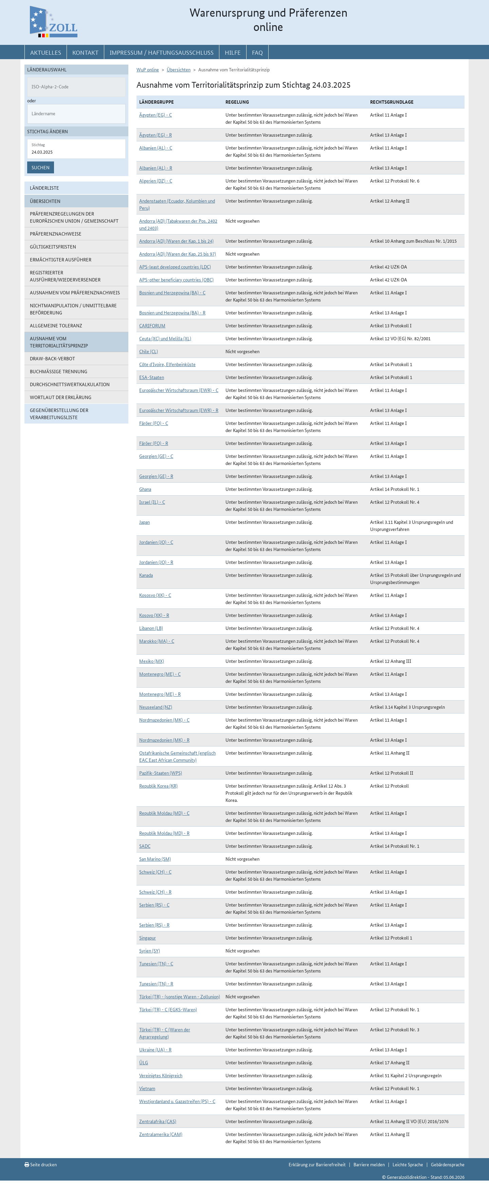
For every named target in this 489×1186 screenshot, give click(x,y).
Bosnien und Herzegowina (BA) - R (172, 312)
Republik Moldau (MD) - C (164, 812)
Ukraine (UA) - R (155, 1049)
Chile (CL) (148, 351)
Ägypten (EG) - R (155, 134)
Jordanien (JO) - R (156, 561)
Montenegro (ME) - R (160, 693)
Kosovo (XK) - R (154, 615)
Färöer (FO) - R (153, 443)
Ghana (145, 488)
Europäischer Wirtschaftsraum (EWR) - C (178, 389)
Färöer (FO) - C (153, 422)
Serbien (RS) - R (154, 924)
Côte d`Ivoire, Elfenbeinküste (167, 364)
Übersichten (179, 69)
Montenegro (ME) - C (160, 673)
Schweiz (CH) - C (155, 871)
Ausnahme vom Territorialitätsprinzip (59, 342)
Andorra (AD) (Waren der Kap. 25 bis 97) (177, 253)
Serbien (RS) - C (154, 904)
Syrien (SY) (149, 950)
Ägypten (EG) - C (155, 114)
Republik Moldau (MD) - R (164, 832)
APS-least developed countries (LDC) (175, 266)
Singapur (147, 937)
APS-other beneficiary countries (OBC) (176, 279)
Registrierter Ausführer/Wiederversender (65, 276)
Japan (144, 521)
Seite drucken (40, 1164)
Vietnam (147, 1088)
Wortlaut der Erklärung (60, 397)
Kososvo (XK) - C (155, 594)
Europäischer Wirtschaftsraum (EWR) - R (178, 410)
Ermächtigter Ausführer (60, 259)
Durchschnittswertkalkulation (70, 384)
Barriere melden (369, 1164)
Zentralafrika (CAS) (157, 1121)
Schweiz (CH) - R (155, 891)
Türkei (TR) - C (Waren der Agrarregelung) (164, 1033)
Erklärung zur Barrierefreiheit (317, 1164)
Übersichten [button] (45, 200)
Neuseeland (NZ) (155, 706)
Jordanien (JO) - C (156, 541)
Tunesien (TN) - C (156, 963)
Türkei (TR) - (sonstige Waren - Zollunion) (179, 996)
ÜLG (143, 1062)
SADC (144, 845)
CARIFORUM (152, 325)
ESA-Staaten (151, 377)
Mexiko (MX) (151, 660)
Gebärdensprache (448, 1164)
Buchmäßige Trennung (58, 371)
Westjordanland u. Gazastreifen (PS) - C (177, 1101)
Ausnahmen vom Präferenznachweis (75, 292)
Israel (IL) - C (152, 501)
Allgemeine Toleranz (56, 325)
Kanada (146, 574)
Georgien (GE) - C (156, 455)
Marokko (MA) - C (156, 640)
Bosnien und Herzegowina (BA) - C (172, 292)
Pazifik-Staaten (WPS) (160, 772)
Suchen (41, 167)
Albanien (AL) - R (155, 167)
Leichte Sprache (408, 1164)
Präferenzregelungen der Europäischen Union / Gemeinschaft (74, 217)
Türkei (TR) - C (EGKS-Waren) (168, 1009)
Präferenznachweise (56, 233)
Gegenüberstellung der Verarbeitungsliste (59, 413)
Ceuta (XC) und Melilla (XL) (165, 338)
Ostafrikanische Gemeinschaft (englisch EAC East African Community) (177, 756)
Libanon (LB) (151, 627)
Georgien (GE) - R (156, 475)
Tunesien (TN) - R (156, 983)
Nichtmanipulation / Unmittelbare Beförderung (73, 309)
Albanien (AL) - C (155, 147)
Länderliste (44, 187)
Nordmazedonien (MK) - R (164, 739)
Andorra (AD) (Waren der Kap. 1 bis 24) (176, 240)
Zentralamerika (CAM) (160, 1134)
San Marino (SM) (155, 858)
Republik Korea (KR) (158, 785)
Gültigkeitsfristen (53, 246)
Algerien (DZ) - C (155, 180)
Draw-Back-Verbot (52, 358)
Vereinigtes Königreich (160, 1075)
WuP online (148, 69)
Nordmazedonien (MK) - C (164, 719)
